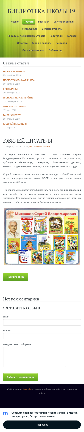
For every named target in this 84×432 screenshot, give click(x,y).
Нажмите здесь (16, 276)
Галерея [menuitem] (72, 36)
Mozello (27, 389)
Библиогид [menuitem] (55, 50)
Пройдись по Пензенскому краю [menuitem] (26, 36)
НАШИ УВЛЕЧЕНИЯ (14, 71)
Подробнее (42, 424)
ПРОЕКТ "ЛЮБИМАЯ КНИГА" (19, 80)
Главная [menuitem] (14, 21)
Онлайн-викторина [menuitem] (33, 50)
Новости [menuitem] (29, 21)
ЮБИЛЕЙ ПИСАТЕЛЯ (15, 123)
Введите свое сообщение (17, 344)
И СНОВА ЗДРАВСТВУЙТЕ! (18, 97)
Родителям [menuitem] (56, 36)
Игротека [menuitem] (22, 43)
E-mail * (7, 330)
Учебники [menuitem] (43, 21)
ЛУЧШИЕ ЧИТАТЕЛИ (14, 106)
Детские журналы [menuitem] (52, 28)
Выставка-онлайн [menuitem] (63, 21)
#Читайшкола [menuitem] (29, 28)
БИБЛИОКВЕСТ (12, 115)
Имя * (6, 316)
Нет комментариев (39, 146)
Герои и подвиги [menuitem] (41, 43)
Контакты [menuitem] (61, 43)
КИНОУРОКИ (10, 89)
